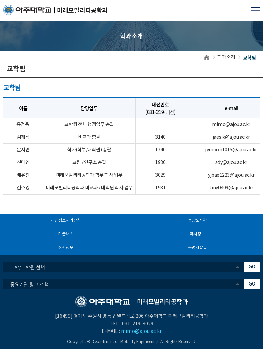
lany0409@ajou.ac (228, 188)
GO (252, 267)
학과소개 (226, 57)
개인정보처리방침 (66, 220)
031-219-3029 (137, 324)
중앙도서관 (197, 220)
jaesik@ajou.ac (229, 137)
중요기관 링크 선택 (29, 284)
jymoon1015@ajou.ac (228, 150)
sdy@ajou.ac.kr (231, 162)
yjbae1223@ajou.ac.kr (231, 175)
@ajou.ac (235, 124)
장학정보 (65, 248)
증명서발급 (197, 248)
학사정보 (197, 234)
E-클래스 (65, 234)
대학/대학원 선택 (27, 267)
